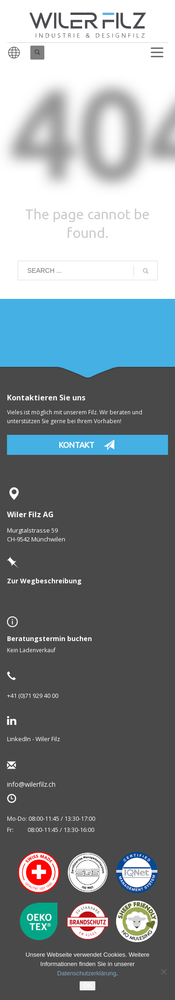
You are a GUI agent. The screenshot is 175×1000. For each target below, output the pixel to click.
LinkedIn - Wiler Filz (33, 739)
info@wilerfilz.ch (46, 784)
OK (87, 985)
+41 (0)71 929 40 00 (32, 695)
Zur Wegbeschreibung (44, 580)
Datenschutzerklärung (86, 973)
